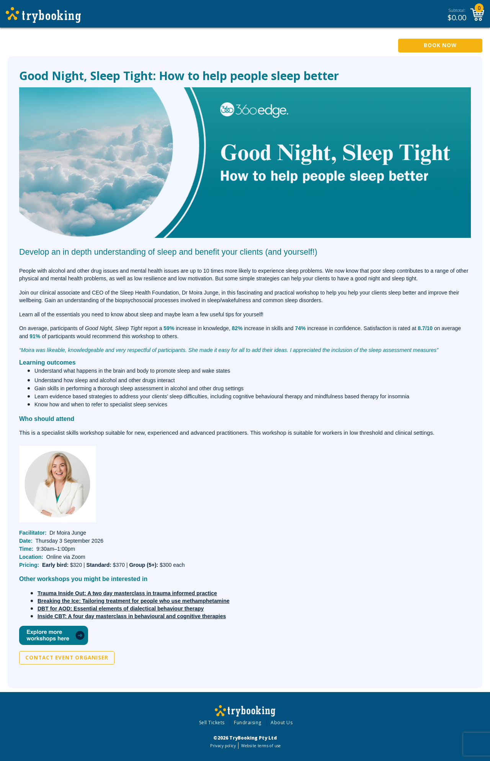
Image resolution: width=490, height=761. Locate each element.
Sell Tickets (212, 722)
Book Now (440, 45)
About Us (281, 722)
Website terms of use (261, 745)
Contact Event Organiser (66, 657)
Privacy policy (223, 745)
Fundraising (247, 722)
